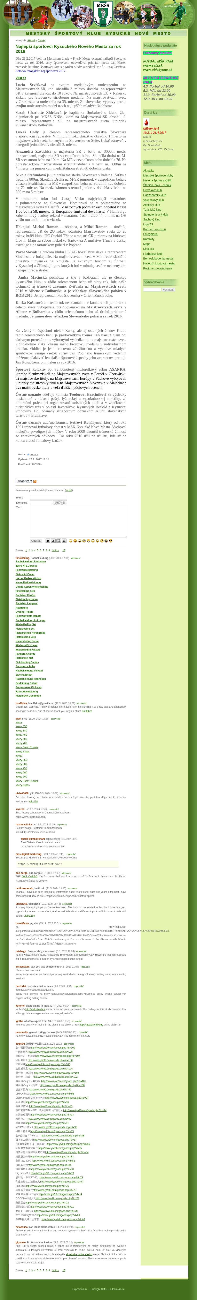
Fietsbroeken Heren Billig (30, 632)
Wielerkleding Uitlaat (28, 649)
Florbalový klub (153, 253)
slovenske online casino (79, 1254)
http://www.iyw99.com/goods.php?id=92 (49, 1118)
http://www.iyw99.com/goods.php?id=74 (60, 1194)
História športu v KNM (157, 180)
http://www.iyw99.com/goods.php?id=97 (66, 1097)
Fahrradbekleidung (27, 570)
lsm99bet (87, 711)
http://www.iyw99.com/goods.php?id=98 (52, 1093)
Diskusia (148, 248)
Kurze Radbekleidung (28, 582)
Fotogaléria (150, 234)
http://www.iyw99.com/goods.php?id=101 (63, 1081)
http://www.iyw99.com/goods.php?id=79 (52, 1173)
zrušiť (69, 490)
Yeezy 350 (21, 726)
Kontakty (148, 239)
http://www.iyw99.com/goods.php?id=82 (53, 1160)
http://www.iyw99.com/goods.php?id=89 (52, 1131)
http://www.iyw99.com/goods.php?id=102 (55, 1076)
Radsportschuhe (25, 666)
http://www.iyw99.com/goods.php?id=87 (55, 1139)
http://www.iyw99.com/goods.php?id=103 (56, 1072)
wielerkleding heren (27, 641)
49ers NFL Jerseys (26, 565)
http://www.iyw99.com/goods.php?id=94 (85, 1110)
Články (42, 40)
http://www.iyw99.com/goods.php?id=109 (52, 1047)
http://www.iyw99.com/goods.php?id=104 (50, 1068)
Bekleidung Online (26, 683)
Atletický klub (151, 204)
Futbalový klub (152, 190)
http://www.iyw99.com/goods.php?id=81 (49, 1165)
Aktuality (31, 40)
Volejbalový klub (153, 200)
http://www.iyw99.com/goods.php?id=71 (52, 1206)
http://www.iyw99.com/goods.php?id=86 (68, 1144)
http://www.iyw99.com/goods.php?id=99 (49, 1089)
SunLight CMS (99, 1289)
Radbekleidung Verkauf (29, 670)
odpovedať (75, 558)
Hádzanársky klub (154, 195)
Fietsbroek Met (24, 657)
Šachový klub (151, 219)
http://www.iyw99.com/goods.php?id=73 (57, 1198)
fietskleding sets (25, 590)
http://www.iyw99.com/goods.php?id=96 (47, 1102)
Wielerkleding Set (26, 624)
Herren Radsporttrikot (28, 578)
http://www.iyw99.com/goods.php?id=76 (47, 1186)
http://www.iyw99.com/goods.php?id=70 (56, 1211)
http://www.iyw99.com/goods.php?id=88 (62, 1135)
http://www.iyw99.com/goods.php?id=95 (50, 1106)
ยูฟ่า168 (33, 801)
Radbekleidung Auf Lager (30, 620)
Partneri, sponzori (154, 229)
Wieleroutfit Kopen (27, 645)
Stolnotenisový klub (155, 214)
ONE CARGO (29, 876)
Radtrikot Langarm (27, 603)
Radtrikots (22, 607)
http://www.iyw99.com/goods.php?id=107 (57, 1055)
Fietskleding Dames (27, 662)
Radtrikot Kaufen (26, 595)
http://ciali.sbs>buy (35, 1009)
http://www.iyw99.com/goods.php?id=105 (47, 1064)
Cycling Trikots (24, 611)
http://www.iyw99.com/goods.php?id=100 (62, 1085)
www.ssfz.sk (153, 65)
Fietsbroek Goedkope (28, 695)
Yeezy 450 (21, 734)
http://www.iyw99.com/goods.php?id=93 (52, 1114)
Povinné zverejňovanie (157, 268)
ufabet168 (29, 915)
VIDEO (21, 78)
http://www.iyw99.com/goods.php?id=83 (52, 1156)
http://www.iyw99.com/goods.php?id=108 (50, 1051)
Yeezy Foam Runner (27, 747)
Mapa (146, 244)
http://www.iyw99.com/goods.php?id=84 (66, 1152)
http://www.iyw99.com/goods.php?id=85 (60, 1148)
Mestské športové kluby (158, 175)
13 (64, 550)
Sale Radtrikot (24, 674)
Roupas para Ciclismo (28, 687)
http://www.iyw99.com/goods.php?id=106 (50, 1060)
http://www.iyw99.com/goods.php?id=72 (47, 1202)
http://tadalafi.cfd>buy (91, 1024)
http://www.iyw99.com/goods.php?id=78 (61, 1177)
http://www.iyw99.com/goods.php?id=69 (58, 1215)
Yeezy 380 (21, 730)
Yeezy (19, 722)
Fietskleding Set (25, 628)
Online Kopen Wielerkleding (32, 586)
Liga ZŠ (148, 224)
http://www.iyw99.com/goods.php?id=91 (47, 1123)
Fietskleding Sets (26, 637)
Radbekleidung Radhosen (31, 561)
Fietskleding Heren (27, 599)
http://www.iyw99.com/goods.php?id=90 (55, 1127)
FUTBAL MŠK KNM (158, 61)
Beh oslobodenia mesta (158, 258)
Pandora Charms (25, 653)
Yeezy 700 (21, 743)
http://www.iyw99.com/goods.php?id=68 (63, 1219)
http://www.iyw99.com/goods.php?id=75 (54, 1190)
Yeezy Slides (23, 751)
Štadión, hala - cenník (157, 185)
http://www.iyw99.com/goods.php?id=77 (62, 1181)
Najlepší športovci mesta (159, 263)
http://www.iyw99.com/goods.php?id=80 (52, 1169)
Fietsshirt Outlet (25, 574)
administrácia (117, 1289)
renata (34, 454)
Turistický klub (152, 209)
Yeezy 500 (21, 739)
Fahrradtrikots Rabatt (28, 616)
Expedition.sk (79, 1289)
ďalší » (55, 550)
